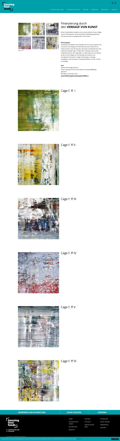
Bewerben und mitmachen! (31, 412)
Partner (87, 419)
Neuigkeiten (73, 427)
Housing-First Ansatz (73, 9)
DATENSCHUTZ (23, 436)
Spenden (102, 412)
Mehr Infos (79, 439)
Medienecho (104, 425)
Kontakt (103, 428)
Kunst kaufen (74, 412)
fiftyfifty (88, 422)
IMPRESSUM (16, 436)
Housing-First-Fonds (57, 9)
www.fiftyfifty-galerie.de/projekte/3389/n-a (74, 76)
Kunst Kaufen (105, 422)
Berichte (72, 430)
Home (71, 419)
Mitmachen (104, 419)
